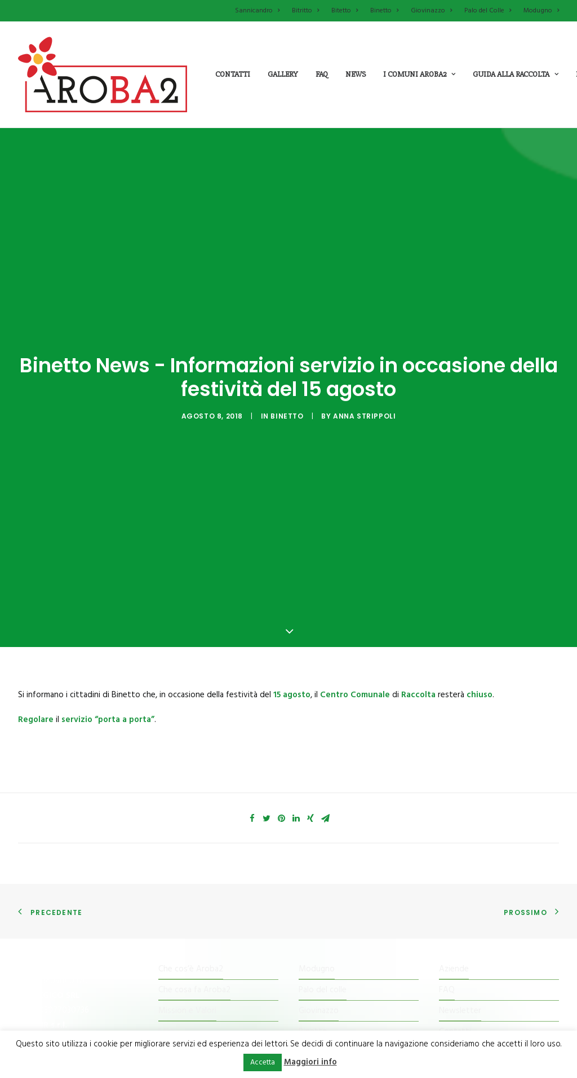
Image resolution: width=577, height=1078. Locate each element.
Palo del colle (323, 924)
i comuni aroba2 (419, 74)
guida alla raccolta (515, 74)
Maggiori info (310, 1062)
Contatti (232, 74)
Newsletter (460, 945)
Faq (322, 74)
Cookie (451, 988)
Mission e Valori (187, 945)
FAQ (447, 924)
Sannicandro (257, 10)
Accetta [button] (262, 1062)
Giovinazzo (431, 10)
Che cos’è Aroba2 (190, 903)
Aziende (454, 903)
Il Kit (166, 966)
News (355, 74)
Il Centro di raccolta (194, 1008)
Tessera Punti (183, 988)
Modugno (541, 10)
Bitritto (305, 10)
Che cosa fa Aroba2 (194, 924)
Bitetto (344, 10)
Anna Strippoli (364, 383)
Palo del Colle (487, 10)
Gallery (283, 74)
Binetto (384, 10)
